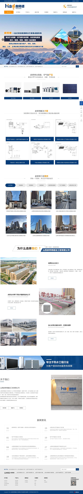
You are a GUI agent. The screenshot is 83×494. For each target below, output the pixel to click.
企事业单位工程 (72, 185)
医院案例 (31, 185)
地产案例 (10, 185)
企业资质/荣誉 (6, 483)
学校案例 (21, 185)
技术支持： (74, 492)
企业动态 (26, 480)
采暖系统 (16, 482)
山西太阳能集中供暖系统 (49, 472)
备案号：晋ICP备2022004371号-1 (32, 492)
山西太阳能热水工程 (13, 66)
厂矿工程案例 (62, 185)
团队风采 (5, 485)
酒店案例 (42, 185)
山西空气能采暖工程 (30, 66)
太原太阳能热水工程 (21, 66)
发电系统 (16, 485)
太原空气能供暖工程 (39, 66)
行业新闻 (26, 482)
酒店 (35, 483)
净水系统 (16, 483)
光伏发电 (70, 98)
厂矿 (35, 482)
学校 (35, 485)
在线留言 (45, 482)
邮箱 (45, 480)
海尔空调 (51, 98)
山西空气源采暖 (68, 472)
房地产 (35, 480)
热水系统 (16, 480)
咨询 (81, 103)
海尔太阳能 (32, 98)
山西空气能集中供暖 (39, 472)
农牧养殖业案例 (51, 185)
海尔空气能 (13, 98)
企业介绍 (5, 480)
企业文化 (5, 482)
